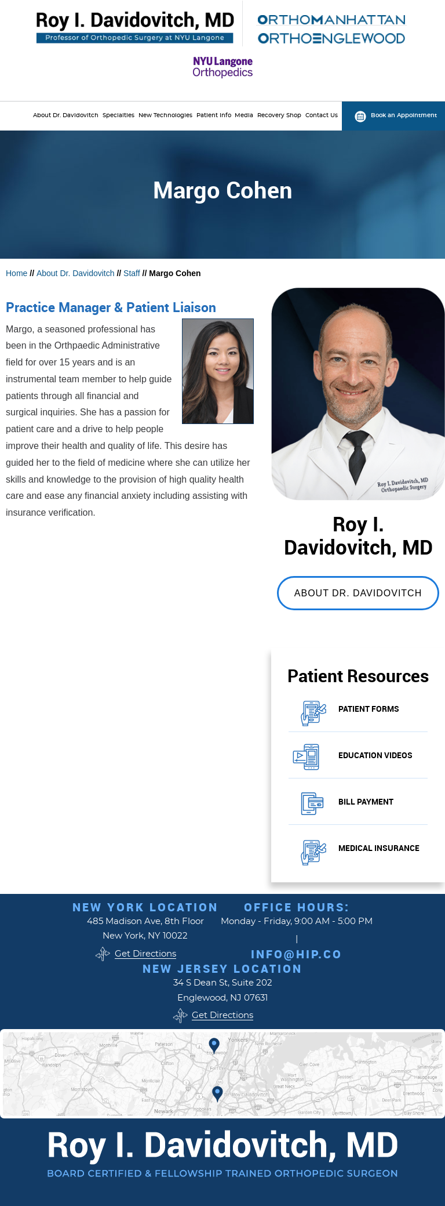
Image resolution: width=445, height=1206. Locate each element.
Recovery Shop (279, 115)
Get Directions (145, 954)
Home (16, 273)
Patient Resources (358, 675)
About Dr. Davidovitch (76, 273)
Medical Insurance (379, 847)
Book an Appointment (404, 115)
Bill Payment (365, 801)
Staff (131, 273)
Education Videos (375, 754)
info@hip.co (296, 954)
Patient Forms (368, 708)
